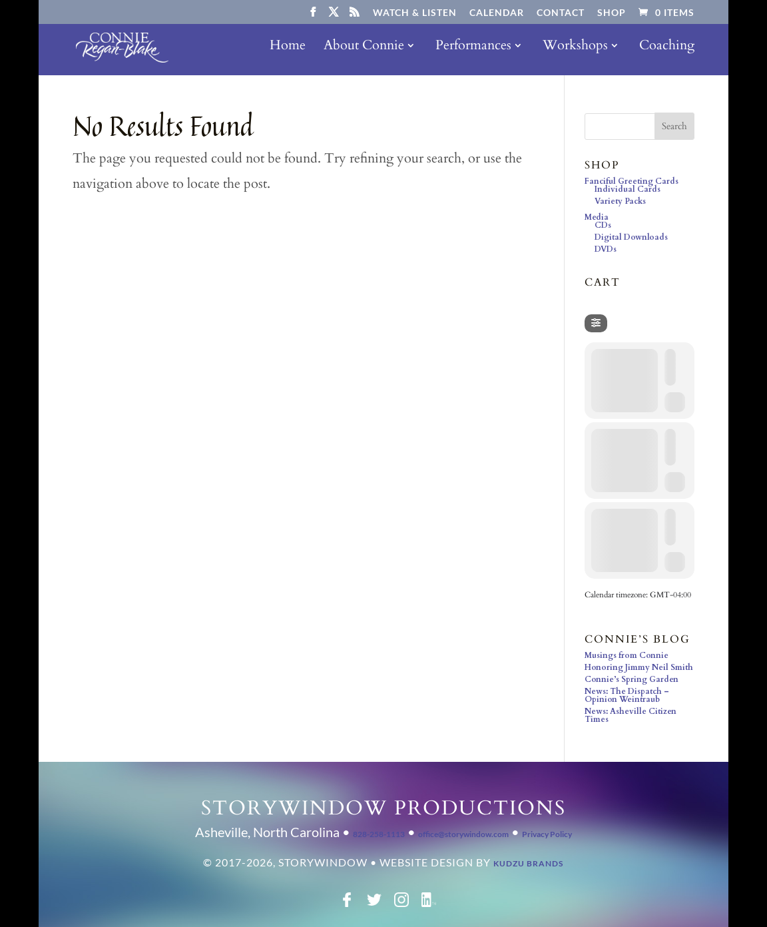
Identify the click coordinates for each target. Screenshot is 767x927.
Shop (611, 13)
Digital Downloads (631, 237)
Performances (473, 52)
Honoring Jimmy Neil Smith (639, 667)
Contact (561, 13)
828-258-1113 (379, 834)
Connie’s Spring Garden (631, 679)
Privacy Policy (547, 834)
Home (288, 52)
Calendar (496, 13)
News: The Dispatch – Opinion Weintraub (627, 695)
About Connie (364, 52)
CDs (603, 225)
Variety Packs (620, 201)
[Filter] (596, 323)
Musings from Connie (626, 655)
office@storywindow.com (463, 834)
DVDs (606, 249)
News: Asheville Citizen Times (630, 715)
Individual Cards (627, 189)
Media (597, 217)
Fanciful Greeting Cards (631, 181)
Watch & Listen (415, 13)
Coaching (666, 52)
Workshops (575, 52)
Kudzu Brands (528, 863)
